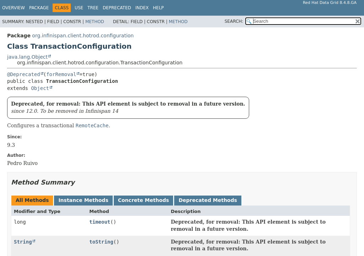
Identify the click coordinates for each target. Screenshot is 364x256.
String (23, 242)
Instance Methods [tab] (83, 200)
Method (94, 21)
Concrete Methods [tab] (143, 200)
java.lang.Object (27, 57)
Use (79, 7)
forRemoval (61, 74)
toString (101, 242)
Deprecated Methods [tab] (207, 200)
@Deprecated (23, 74)
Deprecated (117, 7)
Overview (13, 7)
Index (142, 7)
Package (39, 7)
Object (40, 88)
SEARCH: (234, 21)
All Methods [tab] (32, 200)
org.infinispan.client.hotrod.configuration (83, 35)
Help (158, 7)
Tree (92, 7)
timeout (99, 222)
